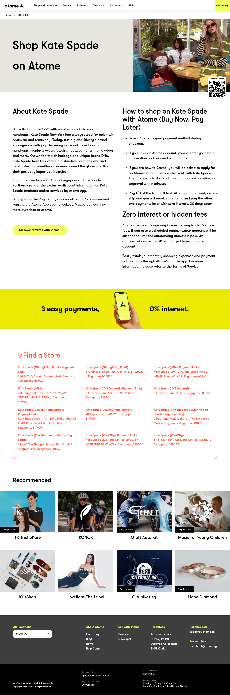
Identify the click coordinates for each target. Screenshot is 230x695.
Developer (98, 5)
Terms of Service (161, 634)
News (89, 643)
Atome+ (67, 5)
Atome (8, 15)
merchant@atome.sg (203, 646)
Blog (89, 639)
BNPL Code (158, 648)
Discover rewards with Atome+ (40, 230)
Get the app (222, 5)
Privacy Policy (160, 639)
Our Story (92, 634)
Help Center (94, 648)
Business (82, 5)
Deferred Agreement (164, 643)
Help (131, 5)
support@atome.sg (202, 631)
